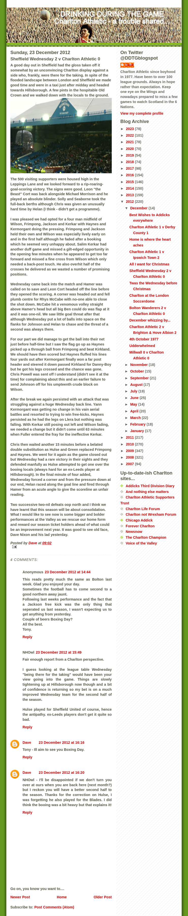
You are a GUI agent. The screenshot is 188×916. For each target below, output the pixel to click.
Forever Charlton (140, 526)
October (137, 371)
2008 (130, 457)
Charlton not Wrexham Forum (151, 514)
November (139, 365)
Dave (27, 742)
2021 (130, 142)
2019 (130, 155)
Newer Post (20, 897)
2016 (130, 175)
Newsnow (134, 532)
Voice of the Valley (141, 543)
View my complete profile (141, 113)
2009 (130, 451)
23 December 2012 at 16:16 (61, 742)
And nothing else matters (147, 492)
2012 (130, 202)
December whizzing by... (150, 320)
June (135, 398)
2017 (130, 168)
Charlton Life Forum (143, 509)
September (140, 378)
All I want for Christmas (149, 264)
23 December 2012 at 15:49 (58, 652)
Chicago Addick (139, 520)
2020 (130, 149)
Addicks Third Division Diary (150, 486)
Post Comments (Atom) (54, 907)
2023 (130, 129)
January (137, 431)
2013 (130, 195)
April (134, 411)
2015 (130, 182)
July (134, 391)
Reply (27, 637)
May (134, 404)
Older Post (102, 897)
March (136, 418)
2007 (130, 464)
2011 (130, 437)
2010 (130, 444)
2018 (130, 162)
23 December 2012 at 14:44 (67, 572)
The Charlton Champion (146, 537)
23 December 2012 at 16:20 (61, 773)
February (138, 424)
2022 (130, 135)
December (139, 208)
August (137, 385)
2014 (130, 188)
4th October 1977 (143, 339)
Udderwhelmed (142, 346)
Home (62, 897)
